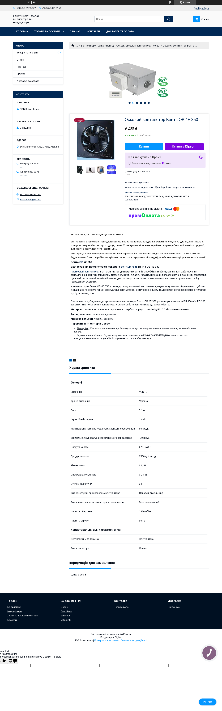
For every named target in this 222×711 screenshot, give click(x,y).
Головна (22, 31)
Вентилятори (14, 607)
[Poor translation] (12, 661)
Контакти (93, 31)
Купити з (184, 146)
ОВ (81, 262)
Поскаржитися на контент (106, 640)
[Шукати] (168, 19)
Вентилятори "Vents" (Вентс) (97, 45)
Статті (20, 59)
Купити (144, 146)
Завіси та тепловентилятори (22, 615)
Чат (207, 702)
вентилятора (129, 266)
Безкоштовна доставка (136, 182)
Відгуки (21, 74)
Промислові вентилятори (85, 271)
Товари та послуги (47, 31)
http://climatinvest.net (30, 194)
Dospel (64, 607)
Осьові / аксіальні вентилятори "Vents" (138, 45)
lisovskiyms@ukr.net (30, 199)
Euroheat (65, 615)
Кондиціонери (14, 611)
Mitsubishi (66, 620)
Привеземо (174, 607)
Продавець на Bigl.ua (111, 637)
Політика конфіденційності (134, 640)
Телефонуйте (121, 607)
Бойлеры (12, 620)
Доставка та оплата (120, 31)
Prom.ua (127, 634)
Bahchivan (66, 611)
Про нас (75, 31)
